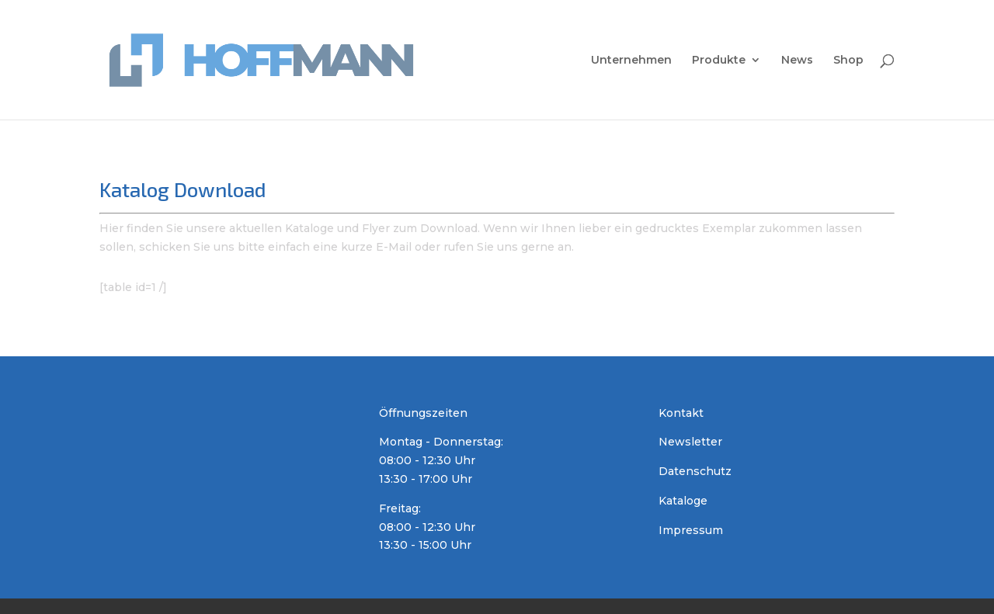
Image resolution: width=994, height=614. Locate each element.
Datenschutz (695, 471)
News (797, 60)
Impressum (691, 530)
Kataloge (683, 501)
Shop (848, 60)
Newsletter (690, 442)
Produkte (719, 60)
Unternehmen (631, 60)
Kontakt (681, 413)
